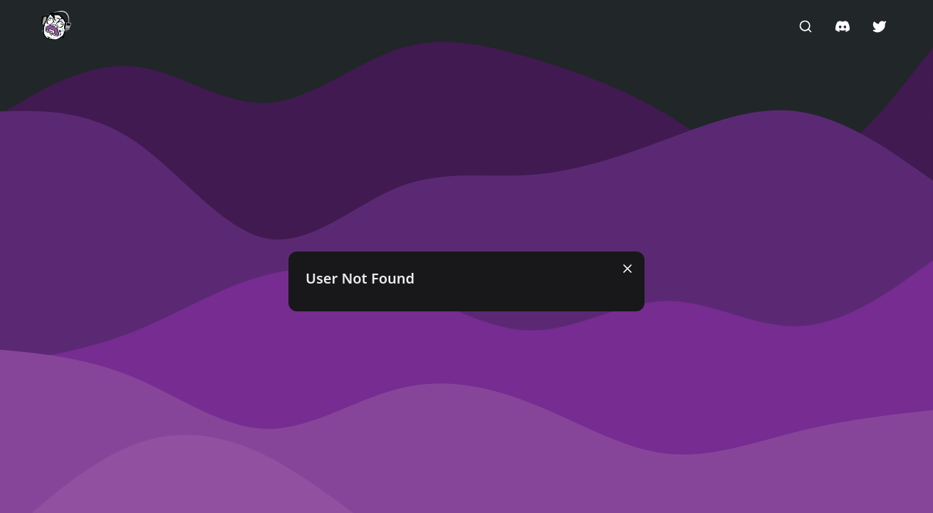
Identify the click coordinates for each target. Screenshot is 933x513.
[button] (56, 26)
